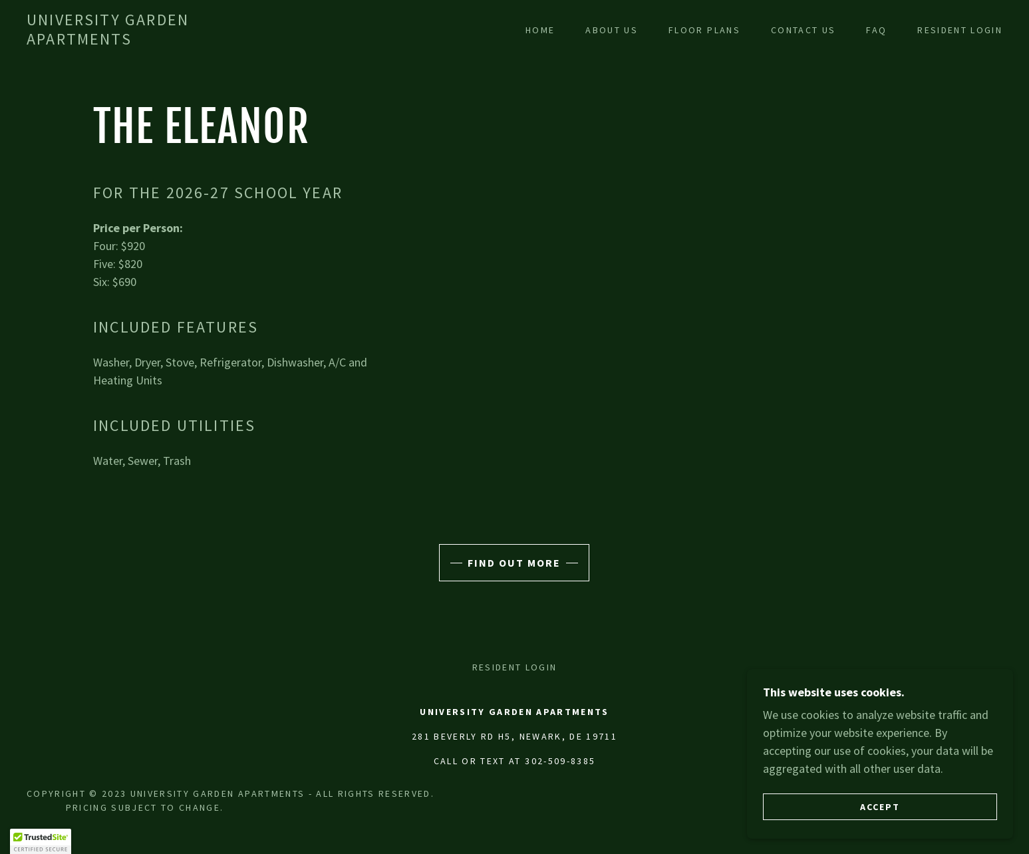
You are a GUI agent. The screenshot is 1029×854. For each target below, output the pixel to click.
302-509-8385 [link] (560, 761)
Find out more (514, 562)
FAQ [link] (876, 30)
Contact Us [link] (803, 30)
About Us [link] (611, 30)
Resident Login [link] (959, 30)
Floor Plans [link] (704, 30)
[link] (162, 40)
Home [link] (540, 30)
